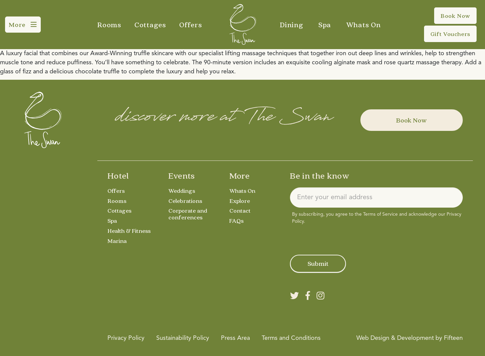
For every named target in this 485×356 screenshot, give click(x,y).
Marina (117, 240)
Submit (318, 263)
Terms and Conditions (291, 338)
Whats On (363, 24)
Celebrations (185, 200)
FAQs (236, 220)
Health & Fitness (129, 230)
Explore (239, 200)
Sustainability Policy (182, 338)
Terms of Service (380, 214)
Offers (190, 24)
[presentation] (341, 238)
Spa (324, 24)
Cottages (150, 24)
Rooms (109, 24)
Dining (291, 24)
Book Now (411, 120)
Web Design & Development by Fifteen (409, 338)
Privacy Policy (125, 338)
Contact (240, 210)
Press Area (235, 338)
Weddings (181, 190)
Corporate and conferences (187, 214)
